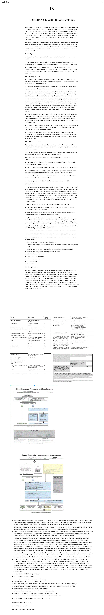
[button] (102, 2)
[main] (52, 8)
